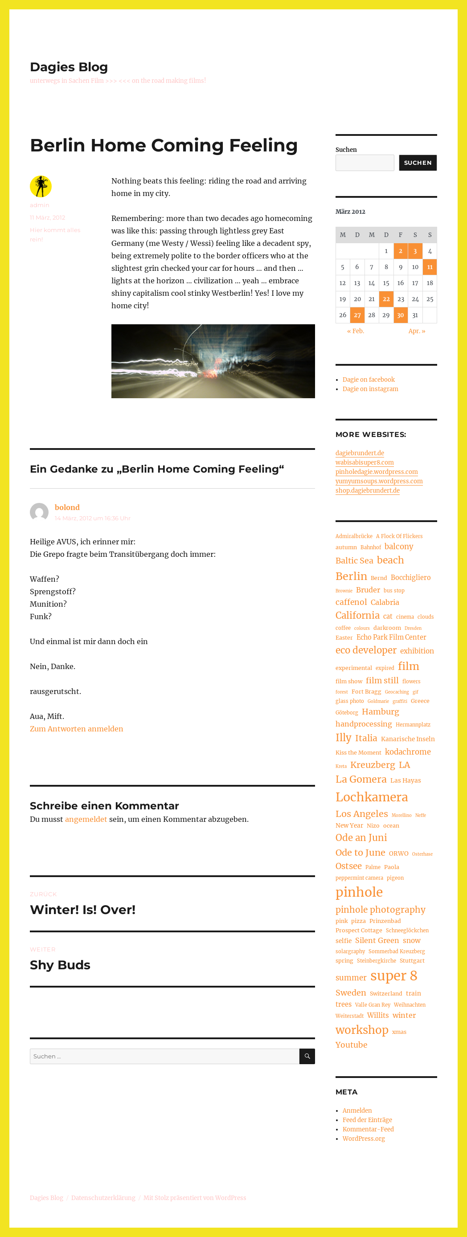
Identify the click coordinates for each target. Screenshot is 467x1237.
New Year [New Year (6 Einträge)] (349, 825)
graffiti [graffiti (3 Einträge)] (400, 701)
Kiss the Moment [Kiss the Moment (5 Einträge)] (358, 752)
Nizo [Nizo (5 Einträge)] (373, 825)
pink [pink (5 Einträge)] (342, 921)
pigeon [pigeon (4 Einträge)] (395, 878)
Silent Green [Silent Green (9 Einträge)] (377, 940)
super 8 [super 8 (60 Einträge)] (394, 976)
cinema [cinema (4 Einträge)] (405, 617)
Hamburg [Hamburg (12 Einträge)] (380, 711)
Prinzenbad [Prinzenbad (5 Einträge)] (385, 921)
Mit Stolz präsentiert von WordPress (194, 1198)
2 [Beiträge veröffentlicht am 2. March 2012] (400, 251)
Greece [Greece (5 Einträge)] (420, 701)
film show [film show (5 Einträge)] (349, 681)
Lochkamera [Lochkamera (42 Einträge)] (372, 797)
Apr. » (417, 331)
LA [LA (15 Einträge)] (404, 764)
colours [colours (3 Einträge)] (362, 628)
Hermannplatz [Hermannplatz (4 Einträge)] (413, 725)
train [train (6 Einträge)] (413, 993)
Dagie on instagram (370, 389)
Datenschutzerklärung (103, 1198)
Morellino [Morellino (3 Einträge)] (402, 815)
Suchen (346, 150)
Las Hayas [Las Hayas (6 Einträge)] (405, 780)
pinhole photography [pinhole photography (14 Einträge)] (381, 909)
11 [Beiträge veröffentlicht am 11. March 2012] (430, 267)
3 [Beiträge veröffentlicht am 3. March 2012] (415, 251)
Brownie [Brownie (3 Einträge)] (344, 591)
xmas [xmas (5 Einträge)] (399, 1032)
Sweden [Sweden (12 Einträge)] (351, 993)
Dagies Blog (69, 66)
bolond (67, 507)
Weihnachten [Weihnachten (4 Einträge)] (410, 1005)
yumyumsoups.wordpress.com (379, 481)
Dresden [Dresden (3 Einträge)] (413, 628)
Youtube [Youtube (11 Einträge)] (351, 1045)
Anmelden (357, 1111)
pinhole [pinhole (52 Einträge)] (359, 892)
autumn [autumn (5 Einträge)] (346, 547)
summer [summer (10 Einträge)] (351, 978)
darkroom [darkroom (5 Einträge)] (387, 628)
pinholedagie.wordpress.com (377, 472)
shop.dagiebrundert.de (368, 490)
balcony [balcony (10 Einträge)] (399, 546)
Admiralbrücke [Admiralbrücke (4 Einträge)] (354, 536)
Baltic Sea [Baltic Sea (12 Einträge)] (354, 560)
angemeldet (86, 819)
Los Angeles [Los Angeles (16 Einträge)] (362, 813)
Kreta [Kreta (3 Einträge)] (341, 766)
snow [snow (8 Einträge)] (412, 940)
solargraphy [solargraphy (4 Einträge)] (350, 951)
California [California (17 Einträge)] (358, 615)
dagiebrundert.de (360, 453)
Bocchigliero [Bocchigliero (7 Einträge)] (411, 578)
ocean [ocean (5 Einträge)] (391, 825)
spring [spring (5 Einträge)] (344, 960)
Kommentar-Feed (368, 1129)
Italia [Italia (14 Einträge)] (366, 738)
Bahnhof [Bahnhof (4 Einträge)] (370, 547)
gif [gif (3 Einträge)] (415, 692)
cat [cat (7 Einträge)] (388, 616)
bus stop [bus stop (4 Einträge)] (394, 591)
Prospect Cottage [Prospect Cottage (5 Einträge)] (359, 930)
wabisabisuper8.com (365, 462)
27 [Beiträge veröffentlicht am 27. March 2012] (357, 315)
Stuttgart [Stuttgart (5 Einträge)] (412, 960)
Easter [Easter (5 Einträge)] (344, 637)
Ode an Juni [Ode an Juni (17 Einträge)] (361, 838)
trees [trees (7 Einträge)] (344, 1004)
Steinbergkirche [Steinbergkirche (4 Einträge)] (376, 961)
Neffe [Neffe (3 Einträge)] (420, 815)
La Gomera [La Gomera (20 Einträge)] (361, 779)
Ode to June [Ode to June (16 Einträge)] (360, 852)
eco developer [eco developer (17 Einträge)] (366, 650)
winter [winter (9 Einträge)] (404, 1015)
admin (39, 204)
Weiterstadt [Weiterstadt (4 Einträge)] (350, 1016)
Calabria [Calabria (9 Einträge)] (385, 602)
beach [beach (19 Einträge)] (390, 560)
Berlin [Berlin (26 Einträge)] (351, 576)
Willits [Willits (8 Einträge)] (378, 1015)
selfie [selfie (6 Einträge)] (344, 941)
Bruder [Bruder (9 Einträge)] (368, 589)
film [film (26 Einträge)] (408, 666)
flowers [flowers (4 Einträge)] (411, 681)
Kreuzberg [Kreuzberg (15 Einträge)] (372, 764)
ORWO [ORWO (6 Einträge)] (399, 853)
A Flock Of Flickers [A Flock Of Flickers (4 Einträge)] (399, 536)
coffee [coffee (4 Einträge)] (343, 628)
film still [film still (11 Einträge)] (382, 681)
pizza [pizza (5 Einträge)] (358, 921)
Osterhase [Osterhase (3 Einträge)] (422, 854)
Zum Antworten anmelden (76, 728)
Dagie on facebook (369, 380)
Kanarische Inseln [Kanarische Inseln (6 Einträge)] (408, 739)
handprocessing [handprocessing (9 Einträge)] (364, 723)
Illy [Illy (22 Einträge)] (344, 737)
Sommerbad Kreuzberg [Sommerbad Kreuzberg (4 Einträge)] (397, 951)
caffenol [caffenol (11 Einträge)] (351, 602)
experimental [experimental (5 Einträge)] (354, 668)
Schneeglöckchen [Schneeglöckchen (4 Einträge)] (407, 930)
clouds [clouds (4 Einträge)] (426, 617)
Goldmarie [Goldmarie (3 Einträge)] (378, 701)
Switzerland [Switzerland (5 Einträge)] (386, 993)
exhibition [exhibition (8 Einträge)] (417, 651)
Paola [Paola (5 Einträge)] (391, 867)
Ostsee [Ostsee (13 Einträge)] (349, 866)
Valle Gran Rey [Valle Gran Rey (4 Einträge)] (372, 1005)
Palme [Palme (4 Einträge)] (373, 867)
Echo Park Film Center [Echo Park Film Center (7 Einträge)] (391, 637)
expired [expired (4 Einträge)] (385, 668)
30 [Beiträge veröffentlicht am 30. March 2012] (400, 315)
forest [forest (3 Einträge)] (342, 692)
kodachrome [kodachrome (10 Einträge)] (408, 752)
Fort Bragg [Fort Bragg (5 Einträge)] (366, 691)
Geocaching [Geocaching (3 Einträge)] (397, 692)
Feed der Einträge (367, 1120)
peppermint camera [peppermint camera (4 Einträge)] (359, 878)
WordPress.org (364, 1139)
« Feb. (355, 331)
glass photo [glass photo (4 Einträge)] (350, 701)
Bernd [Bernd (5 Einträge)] (379, 578)
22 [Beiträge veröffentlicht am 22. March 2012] (386, 299)
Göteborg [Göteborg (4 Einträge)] (347, 713)
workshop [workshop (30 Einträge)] (362, 1030)
